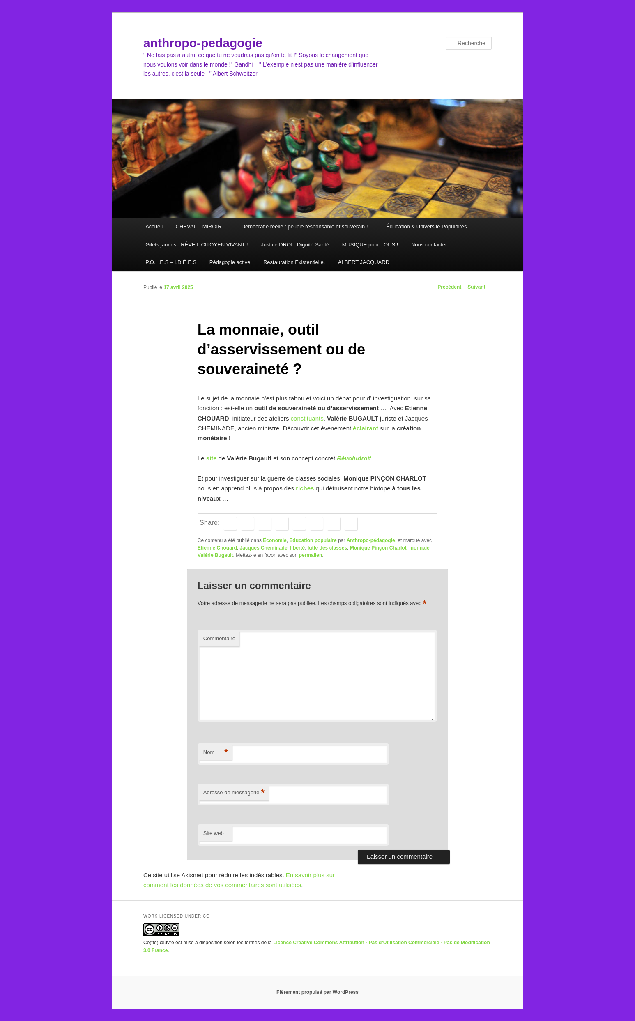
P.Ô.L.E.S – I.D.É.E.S (170, 262)
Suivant (479, 287)
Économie (274, 540)
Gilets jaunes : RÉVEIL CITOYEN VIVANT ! (196, 244)
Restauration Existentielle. (294, 262)
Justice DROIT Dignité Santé (295, 244)
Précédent (446, 287)
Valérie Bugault (215, 555)
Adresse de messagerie (234, 793)
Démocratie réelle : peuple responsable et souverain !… (307, 226)
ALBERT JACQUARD (363, 262)
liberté (297, 548)
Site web (213, 833)
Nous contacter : (430, 244)
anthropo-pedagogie (202, 43)
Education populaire (312, 540)
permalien (310, 555)
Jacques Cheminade (264, 548)
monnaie (419, 548)
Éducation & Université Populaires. (427, 226)
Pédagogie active (230, 262)
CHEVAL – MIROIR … (202, 226)
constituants (307, 418)
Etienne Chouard (217, 548)
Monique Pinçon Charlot (378, 548)
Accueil (154, 226)
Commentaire (219, 638)
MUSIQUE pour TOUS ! (370, 244)
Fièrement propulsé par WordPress (317, 992)
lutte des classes (327, 548)
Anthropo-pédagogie (371, 540)
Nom (215, 753)
